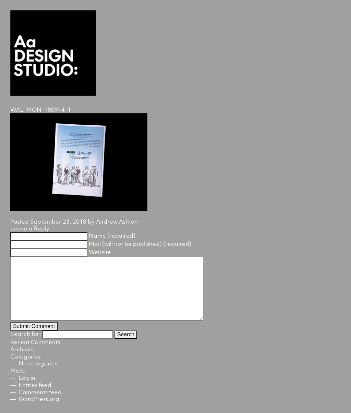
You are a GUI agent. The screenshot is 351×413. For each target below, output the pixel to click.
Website (100, 252)
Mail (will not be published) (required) (140, 244)
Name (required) (112, 235)
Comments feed (40, 392)
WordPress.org (39, 399)
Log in (27, 377)
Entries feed (35, 385)
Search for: (25, 334)
